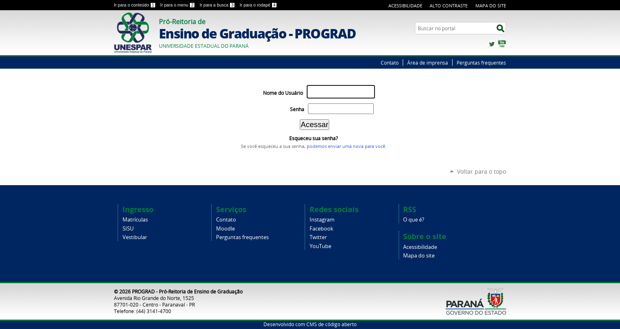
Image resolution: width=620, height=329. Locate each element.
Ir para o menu (178, 4)
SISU (128, 228)
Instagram (322, 219)
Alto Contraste (449, 5)
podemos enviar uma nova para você (346, 146)
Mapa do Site (490, 5)
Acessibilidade (405, 5)
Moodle (225, 228)
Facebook (321, 228)
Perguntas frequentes (481, 62)
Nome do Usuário (283, 93)
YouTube (502, 44)
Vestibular (135, 237)
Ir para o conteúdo (135, 4)
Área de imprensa (427, 62)
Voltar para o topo (481, 171)
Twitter (492, 44)
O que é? (413, 219)
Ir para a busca (218, 4)
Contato (390, 62)
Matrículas (135, 219)
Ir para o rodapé (258, 4)
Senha (297, 109)
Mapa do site (419, 255)
